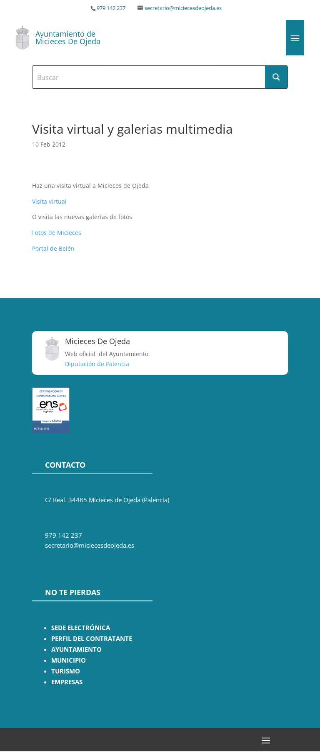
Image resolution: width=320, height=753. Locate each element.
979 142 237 (111, 8)
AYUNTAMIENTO (76, 649)
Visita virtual (49, 201)
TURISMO (65, 671)
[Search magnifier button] (276, 77)
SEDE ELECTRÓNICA (80, 627)
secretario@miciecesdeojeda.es (183, 8)
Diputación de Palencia (97, 364)
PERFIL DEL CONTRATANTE (91, 638)
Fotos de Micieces (56, 233)
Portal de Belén (53, 248)
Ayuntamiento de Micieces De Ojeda (67, 37)
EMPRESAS (66, 682)
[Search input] (149, 77)
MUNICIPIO (68, 660)
